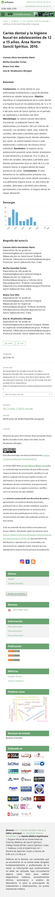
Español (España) (15, 583)
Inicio (5, 21)
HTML (10, 343)
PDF (22, 343)
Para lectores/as (15, 626)
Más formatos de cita (14, 394)
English (11, 579)
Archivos (15, 21)
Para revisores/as (15, 635)
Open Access (42, 465)
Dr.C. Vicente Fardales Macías (29, 830)
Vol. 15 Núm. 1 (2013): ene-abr (35, 21)
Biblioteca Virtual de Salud (39, 2)
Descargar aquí (18, 609)
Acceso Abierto (28, 465)
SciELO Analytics (16, 680)
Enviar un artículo (16, 593)
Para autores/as (15, 631)
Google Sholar (15, 676)
